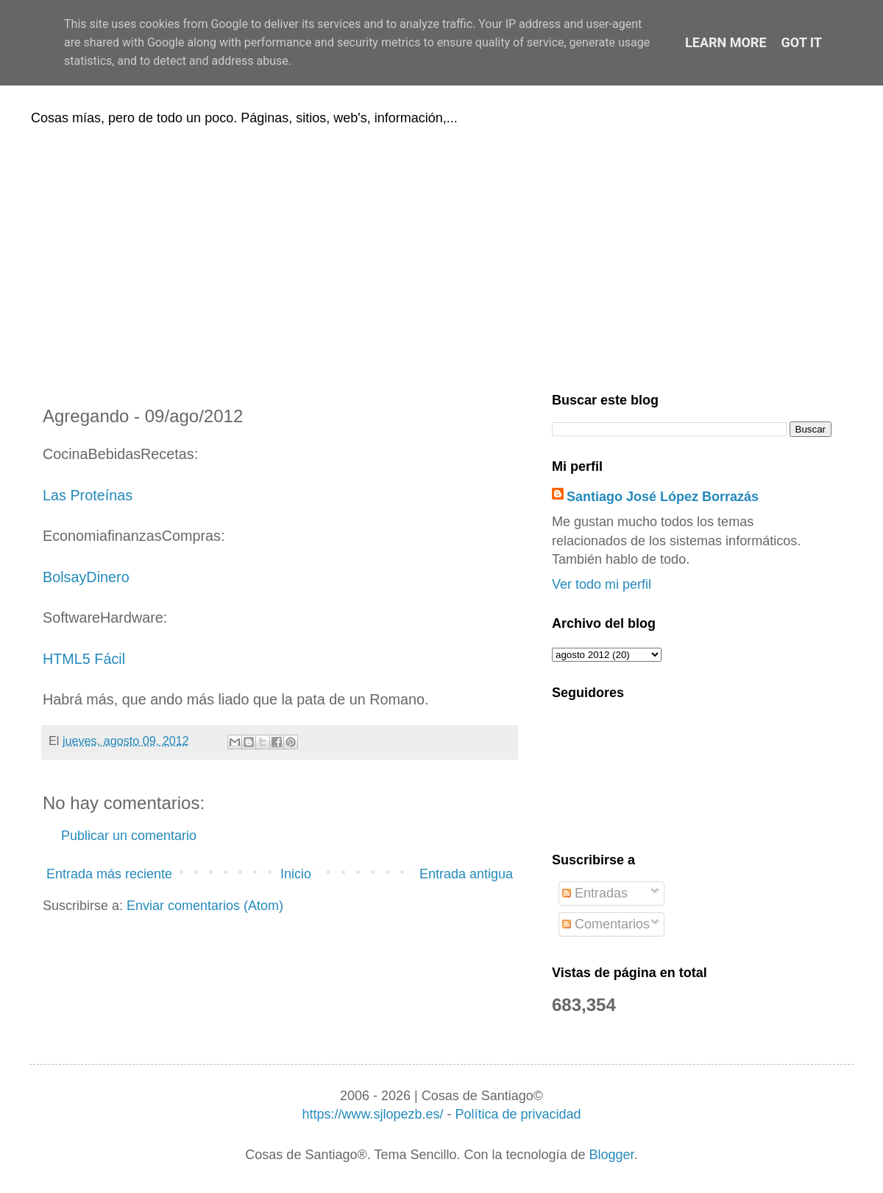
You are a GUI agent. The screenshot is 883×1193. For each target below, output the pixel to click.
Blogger (611, 1154)
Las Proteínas (87, 495)
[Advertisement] (441, 256)
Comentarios (606, 924)
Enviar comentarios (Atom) (205, 905)
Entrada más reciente (109, 874)
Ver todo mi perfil (601, 584)
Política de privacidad (518, 1114)
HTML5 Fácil (84, 659)
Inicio (295, 874)
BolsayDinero (86, 577)
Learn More (726, 42)
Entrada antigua (466, 874)
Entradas (595, 893)
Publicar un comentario (128, 835)
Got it (801, 42)
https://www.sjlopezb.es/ (372, 1114)
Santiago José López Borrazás (663, 496)
